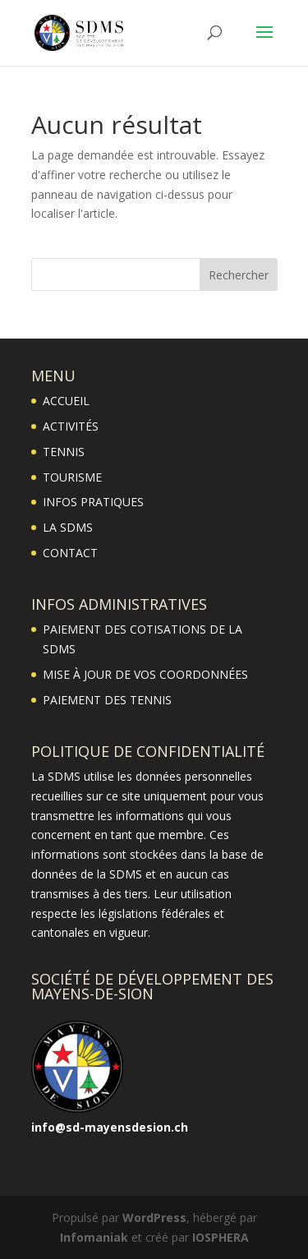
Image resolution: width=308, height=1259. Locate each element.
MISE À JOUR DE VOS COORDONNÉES (145, 674)
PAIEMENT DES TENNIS (107, 700)
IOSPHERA (220, 1237)
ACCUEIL (66, 400)
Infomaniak (94, 1237)
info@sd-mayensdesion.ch (109, 1127)
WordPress (154, 1217)
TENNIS (64, 451)
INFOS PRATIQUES (93, 502)
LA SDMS (68, 527)
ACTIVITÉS (71, 426)
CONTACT (70, 552)
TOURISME (72, 477)
